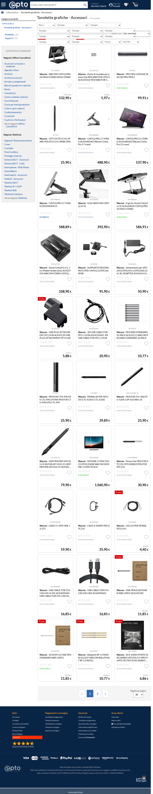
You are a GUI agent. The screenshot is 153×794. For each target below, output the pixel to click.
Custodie (8, 148)
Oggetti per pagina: (138, 698)
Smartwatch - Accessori (15, 175)
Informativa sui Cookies (87, 738)
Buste (7, 89)
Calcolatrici (10, 93)
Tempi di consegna (52, 735)
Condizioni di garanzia (87, 728)
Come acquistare (18, 735)
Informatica (8, 23)
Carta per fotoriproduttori (17, 104)
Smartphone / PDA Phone (16, 167)
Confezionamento (13, 112)
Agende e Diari (11, 70)
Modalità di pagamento (54, 724)
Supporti (11, 38)
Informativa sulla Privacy (87, 735)
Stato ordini (115, 728)
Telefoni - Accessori (13, 178)
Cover (7, 144)
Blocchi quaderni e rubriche (17, 85)
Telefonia (22, 198)
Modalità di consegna (53, 731)
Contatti (15, 728)
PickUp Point (17, 738)
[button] (109, 126)
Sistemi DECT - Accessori (16, 159)
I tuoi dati (115, 724)
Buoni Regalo (17, 741)
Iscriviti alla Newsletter (121, 731)
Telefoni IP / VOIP (13, 186)
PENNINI (11, 34)
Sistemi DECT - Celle (14, 163)
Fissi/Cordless (11, 152)
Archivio (8, 74)
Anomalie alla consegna (87, 731)
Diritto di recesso (84, 724)
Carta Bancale (11, 100)
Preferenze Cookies (85, 741)
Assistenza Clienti (118, 735)
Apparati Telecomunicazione (18, 140)
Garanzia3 (86, 745)
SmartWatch (10, 171)
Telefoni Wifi (10, 190)
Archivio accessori (13, 77)
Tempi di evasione (52, 728)
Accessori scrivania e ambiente (14, 65)
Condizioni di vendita (20, 731)
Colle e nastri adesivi (14, 108)
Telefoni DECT (11, 182)
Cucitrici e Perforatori (15, 120)
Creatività (9, 116)
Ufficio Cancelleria (15, 125)
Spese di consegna (52, 738)
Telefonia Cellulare (13, 194)
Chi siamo (16, 724)
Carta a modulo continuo (16, 97)
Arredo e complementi (15, 81)
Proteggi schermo (13, 155)
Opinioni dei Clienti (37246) (23, 754)
